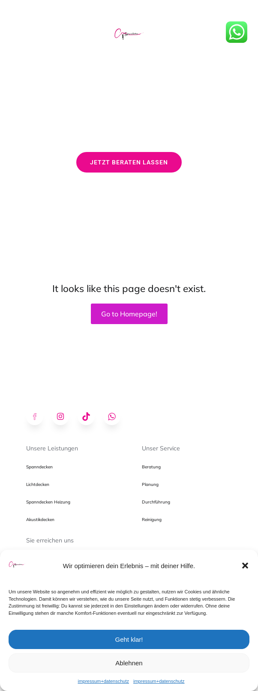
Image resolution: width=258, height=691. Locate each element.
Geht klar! (129, 639)
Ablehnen (128, 663)
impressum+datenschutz (103, 681)
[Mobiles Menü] (129, 12)
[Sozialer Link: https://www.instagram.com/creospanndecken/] (65, 416)
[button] (245, 565)
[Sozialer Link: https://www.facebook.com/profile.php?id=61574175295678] (39, 416)
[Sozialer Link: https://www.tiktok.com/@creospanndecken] (90, 416)
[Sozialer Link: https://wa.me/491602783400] (116, 416)
